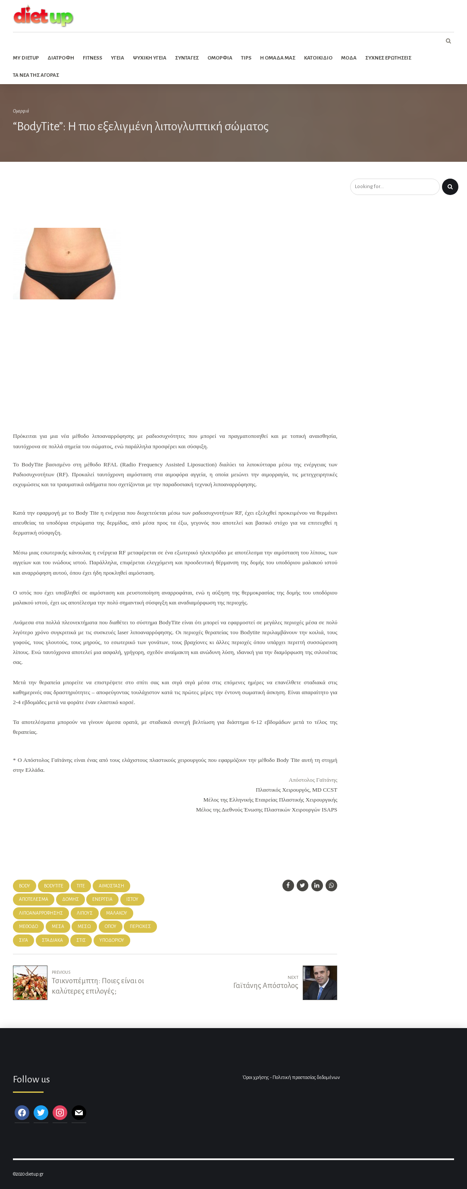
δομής (70, 899)
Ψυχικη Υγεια (149, 58)
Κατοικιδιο (318, 58)
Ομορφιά (21, 111)
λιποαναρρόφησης (41, 913)
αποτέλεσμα (33, 899)
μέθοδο (28, 926)
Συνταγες (187, 58)
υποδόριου (112, 940)
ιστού (132, 899)
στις (81, 940)
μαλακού (116, 913)
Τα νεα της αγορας (36, 75)
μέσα (58, 926)
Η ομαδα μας (277, 58)
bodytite (53, 886)
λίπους (85, 913)
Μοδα (349, 58)
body (24, 886)
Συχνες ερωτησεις (388, 58)
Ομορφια (219, 58)
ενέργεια (102, 899)
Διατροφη (60, 58)
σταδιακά (52, 940)
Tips (246, 58)
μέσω (84, 926)
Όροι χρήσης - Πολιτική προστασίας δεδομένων (291, 1077)
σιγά (23, 940)
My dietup (26, 58)
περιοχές (140, 926)
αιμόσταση (111, 886)
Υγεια (117, 58)
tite (81, 886)
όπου (110, 926)
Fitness (92, 58)
